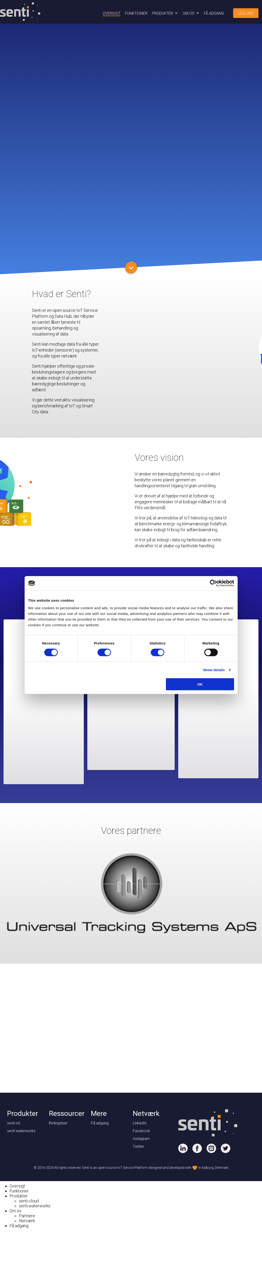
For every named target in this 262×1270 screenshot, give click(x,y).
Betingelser (58, 1123)
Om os (188, 13)
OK (200, 684)
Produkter (162, 13)
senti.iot (13, 1123)
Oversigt (111, 13)
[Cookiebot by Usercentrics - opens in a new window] (213, 583)
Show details (214, 670)
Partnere (27, 1215)
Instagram (141, 1138)
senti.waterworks (21, 1131)
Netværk (27, 1220)
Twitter (138, 1146)
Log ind (246, 13)
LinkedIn (140, 1123)
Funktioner (136, 13)
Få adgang (214, 13)
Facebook (141, 1131)
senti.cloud (29, 1200)
